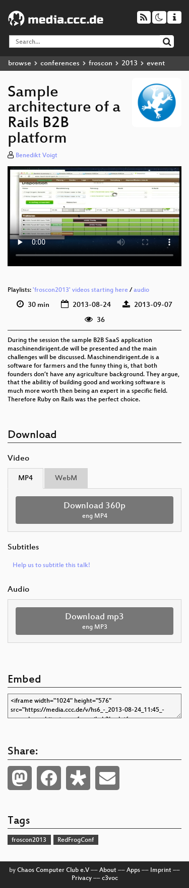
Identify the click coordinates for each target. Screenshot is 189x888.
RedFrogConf (75, 840)
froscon (100, 63)
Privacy (82, 878)
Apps (133, 870)
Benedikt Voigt (36, 155)
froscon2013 (29, 840)
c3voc (110, 878)
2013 (129, 63)
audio (141, 290)
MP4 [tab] (25, 478)
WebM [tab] (66, 478)
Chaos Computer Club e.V (53, 870)
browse (19, 63)
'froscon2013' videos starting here (80, 290)
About (107, 870)
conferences (60, 63)
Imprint (160, 870)
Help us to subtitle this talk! (51, 565)
